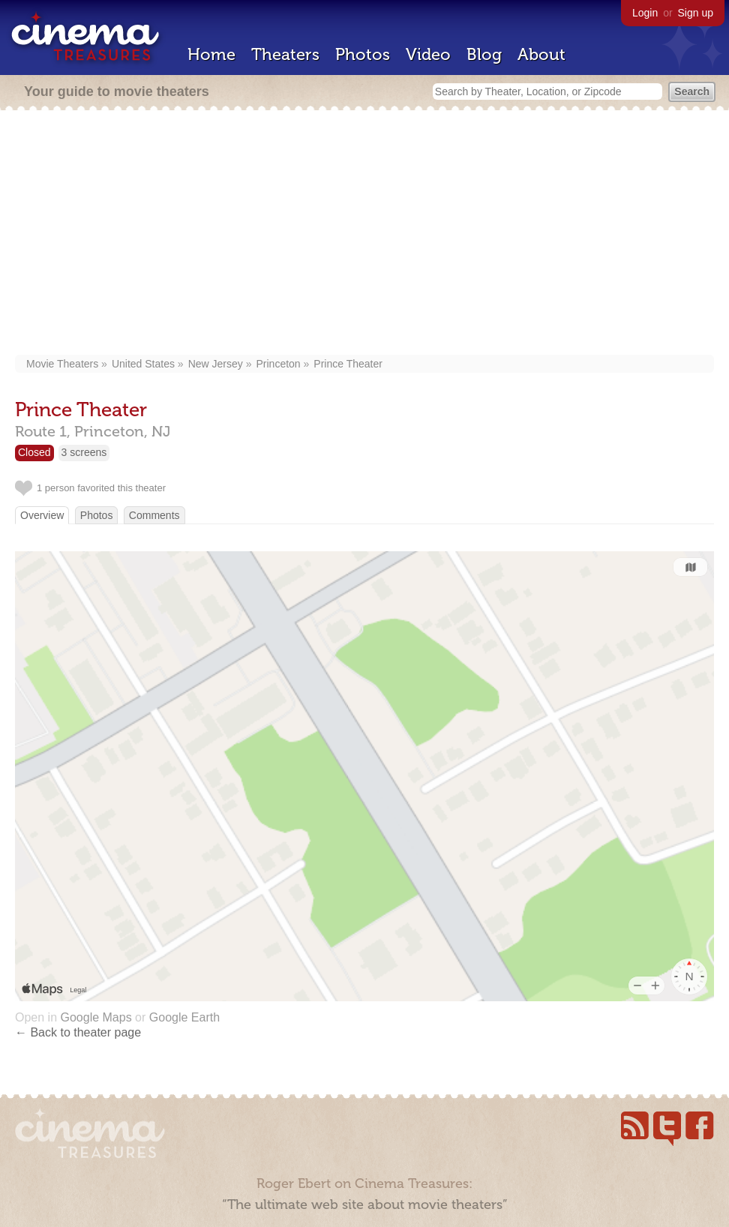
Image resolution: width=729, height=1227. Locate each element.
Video (428, 54)
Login (645, 13)
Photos (362, 54)
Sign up (695, 13)
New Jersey (215, 364)
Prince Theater (348, 364)
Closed (34, 452)
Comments (154, 515)
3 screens (84, 452)
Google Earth (184, 1017)
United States (143, 364)
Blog (484, 54)
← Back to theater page (78, 1032)
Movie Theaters (62, 364)
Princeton (278, 364)
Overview (42, 515)
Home (212, 54)
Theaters (285, 54)
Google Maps (95, 1017)
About (542, 54)
